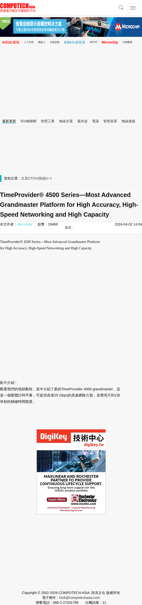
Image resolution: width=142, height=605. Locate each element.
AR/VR (93, 42)
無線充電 (66, 121)
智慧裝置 (110, 121)
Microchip (110, 42)
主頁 (24, 178)
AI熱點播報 (10, 42)
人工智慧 (29, 42)
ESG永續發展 (74, 42)
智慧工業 (48, 121)
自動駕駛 (55, 42)
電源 (95, 121)
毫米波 (82, 121)
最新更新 (9, 121)
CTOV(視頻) (37, 178)
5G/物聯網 (28, 121)
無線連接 (128, 121)
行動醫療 (127, 42)
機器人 (42, 42)
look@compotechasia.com (79, 598)
